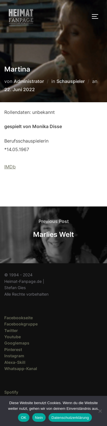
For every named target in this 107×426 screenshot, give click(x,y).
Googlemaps (16, 343)
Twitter (11, 330)
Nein (39, 417)
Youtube (12, 336)
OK (23, 417)
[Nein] (100, 411)
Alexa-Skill (14, 362)
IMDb (10, 167)
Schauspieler (70, 81)
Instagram (14, 355)
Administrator (29, 81)
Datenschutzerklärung (70, 417)
